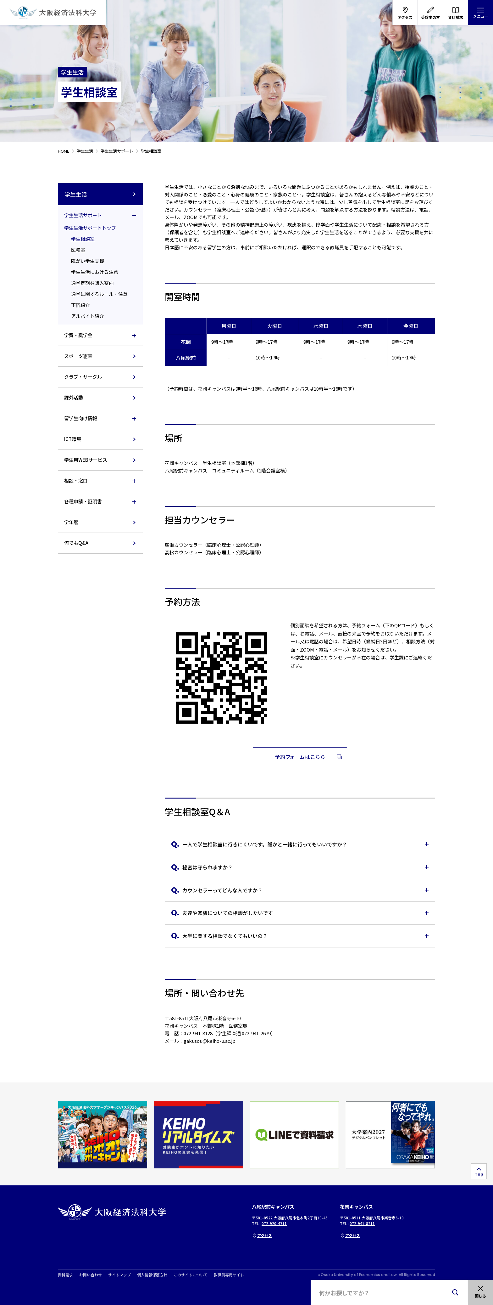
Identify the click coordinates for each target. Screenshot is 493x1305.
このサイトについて (191, 1275)
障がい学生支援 (87, 260)
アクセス (262, 1235)
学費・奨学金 (78, 335)
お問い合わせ (90, 1275)
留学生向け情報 (80, 418)
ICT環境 (72, 439)
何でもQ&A (76, 543)
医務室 (78, 249)
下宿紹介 (80, 305)
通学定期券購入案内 (92, 283)
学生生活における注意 (94, 271)
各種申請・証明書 (83, 501)
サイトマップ (119, 1275)
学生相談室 (83, 238)
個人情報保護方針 (152, 1275)
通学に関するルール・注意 (99, 294)
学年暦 (71, 522)
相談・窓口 (76, 480)
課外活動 (73, 397)
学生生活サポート (83, 215)
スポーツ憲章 (78, 356)
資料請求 (65, 1275)
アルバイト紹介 (87, 316)
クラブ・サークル (83, 376)
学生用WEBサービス (85, 459)
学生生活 (100, 194)
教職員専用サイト (229, 1275)
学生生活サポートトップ (90, 227)
